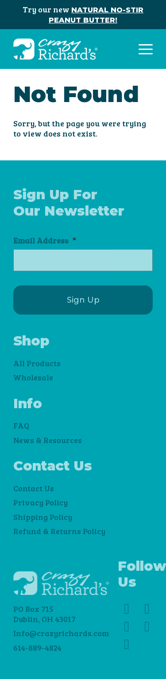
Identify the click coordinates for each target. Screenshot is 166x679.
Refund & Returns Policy (59, 531)
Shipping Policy (42, 517)
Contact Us (33, 488)
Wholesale (33, 377)
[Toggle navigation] (145, 49)
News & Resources (47, 440)
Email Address (44, 240)
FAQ (21, 425)
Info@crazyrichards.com (61, 633)
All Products (37, 363)
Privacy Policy (40, 502)
